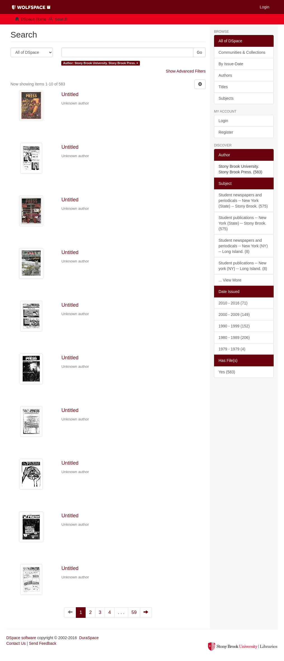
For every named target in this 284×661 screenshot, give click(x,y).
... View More (230, 280)
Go (199, 52)
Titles (223, 87)
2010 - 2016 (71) (233, 303)
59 (134, 612)
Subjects (226, 98)
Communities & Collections (242, 52)
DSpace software (21, 638)
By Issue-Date (231, 64)
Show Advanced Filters (186, 71)
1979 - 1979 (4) (232, 349)
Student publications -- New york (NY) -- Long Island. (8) (243, 266)
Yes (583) (227, 372)
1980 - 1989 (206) (234, 337)
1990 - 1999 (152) (234, 326)
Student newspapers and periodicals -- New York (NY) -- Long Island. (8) (243, 246)
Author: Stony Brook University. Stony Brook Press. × (100, 63)
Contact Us (16, 643)
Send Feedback (42, 643)
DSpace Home (33, 19)
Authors (225, 75)
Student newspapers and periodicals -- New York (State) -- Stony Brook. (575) (243, 200)
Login (223, 120)
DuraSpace (89, 638)
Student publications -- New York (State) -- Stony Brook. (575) (242, 223)
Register (226, 132)
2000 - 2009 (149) (234, 314)
